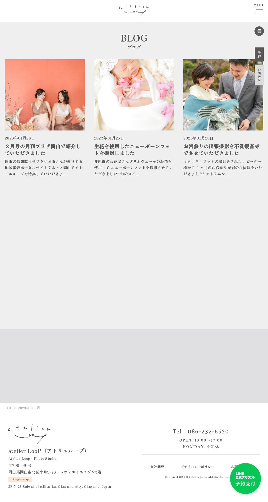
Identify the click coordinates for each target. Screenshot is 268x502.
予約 (259, 54)
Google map (20, 479)
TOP (8, 407)
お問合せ (259, 75)
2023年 (23, 407)
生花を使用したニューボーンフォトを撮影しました (132, 150)
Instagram (259, 31)
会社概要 (157, 466)
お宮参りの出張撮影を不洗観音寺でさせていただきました (221, 150)
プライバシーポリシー (197, 466)
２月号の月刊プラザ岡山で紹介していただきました (43, 150)
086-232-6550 (208, 431)
